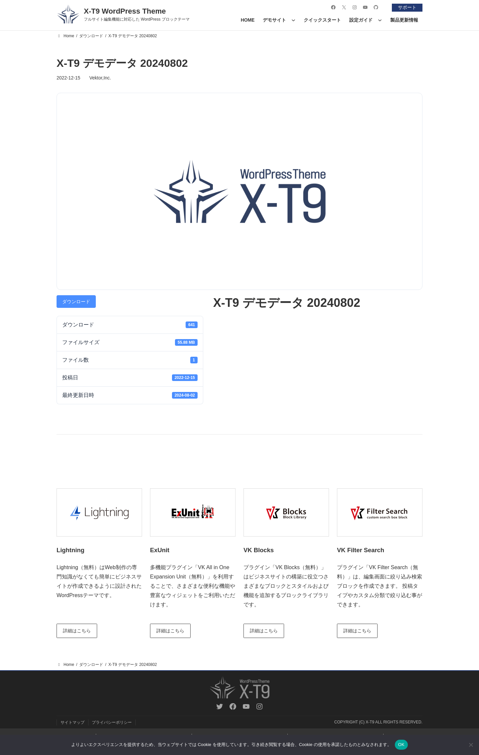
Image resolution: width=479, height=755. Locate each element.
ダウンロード (76, 301)
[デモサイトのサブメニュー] (293, 20)
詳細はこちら (77, 630)
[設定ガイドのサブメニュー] (380, 20)
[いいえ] (470, 744)
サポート (407, 7)
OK (401, 744)
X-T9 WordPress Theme (125, 11)
